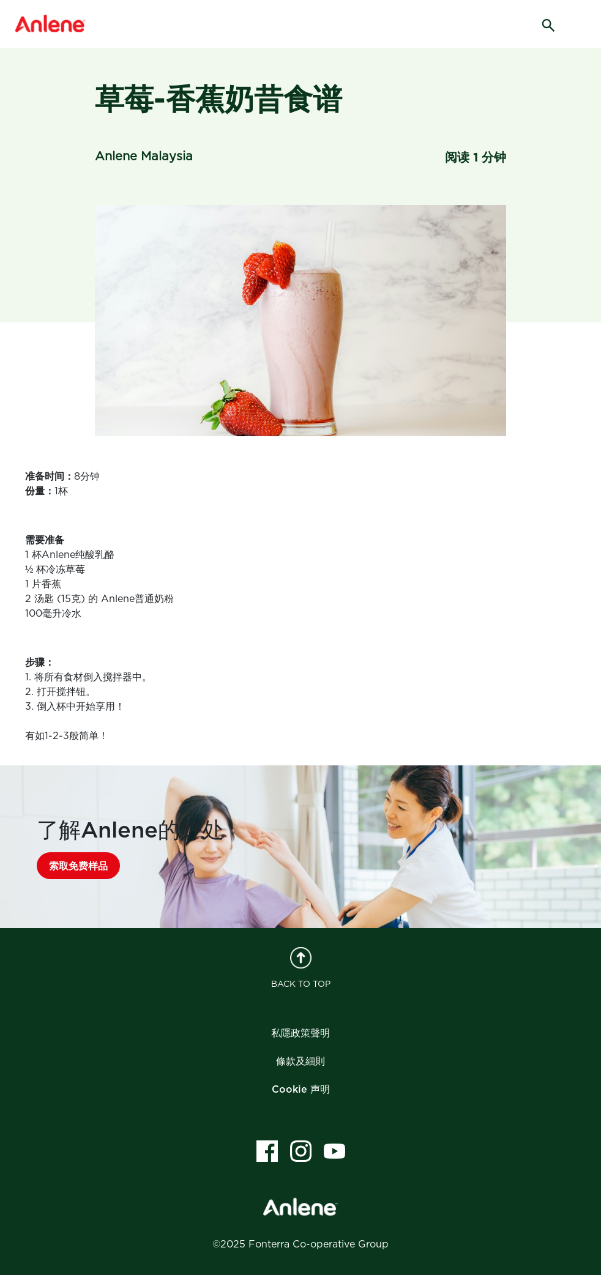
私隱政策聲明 (300, 1033)
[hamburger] (582, 24)
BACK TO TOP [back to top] (300, 968)
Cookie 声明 (301, 1090)
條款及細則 (300, 1061)
